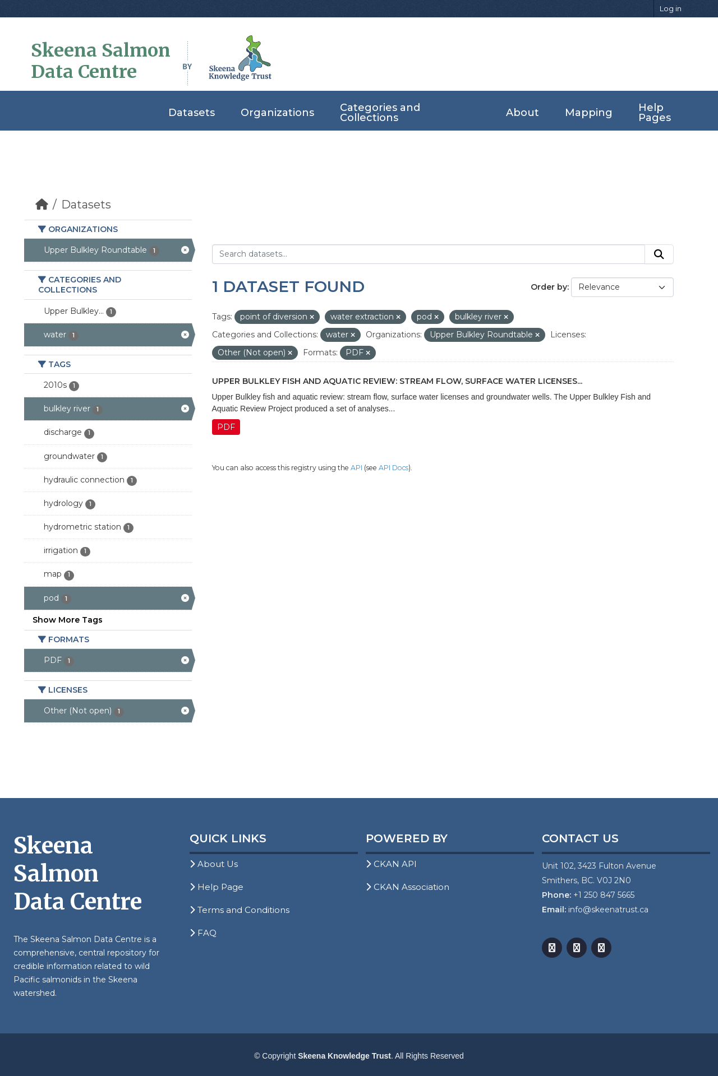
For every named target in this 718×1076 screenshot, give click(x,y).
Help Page (216, 887)
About (522, 112)
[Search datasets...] (429, 254)
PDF (226, 427)
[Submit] (659, 254)
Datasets (191, 112)
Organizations (277, 112)
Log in (671, 8)
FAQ (203, 932)
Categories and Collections (380, 112)
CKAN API (391, 864)
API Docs (393, 467)
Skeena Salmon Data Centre (101, 61)
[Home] (41, 204)
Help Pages (654, 112)
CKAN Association (407, 887)
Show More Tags (68, 620)
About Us (214, 864)
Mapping (589, 112)
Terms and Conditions (239, 910)
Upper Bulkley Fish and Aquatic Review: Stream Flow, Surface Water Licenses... (397, 381)
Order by (549, 287)
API (356, 467)
